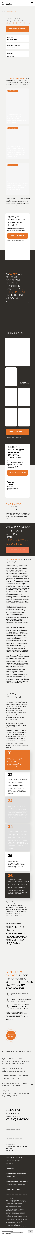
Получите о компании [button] (12, 39)
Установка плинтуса (11, 11)
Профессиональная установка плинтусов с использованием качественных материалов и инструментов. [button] (16, 118)
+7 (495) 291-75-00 (17, 1119)
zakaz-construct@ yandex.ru (13, 1129)
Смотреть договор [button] (11, 1035)
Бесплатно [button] (12, 91)
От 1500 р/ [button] (12, 128)
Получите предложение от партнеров (12, 55)
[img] (14, 390)
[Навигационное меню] (32, 3)
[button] (17, 106)
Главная (3, 11)
